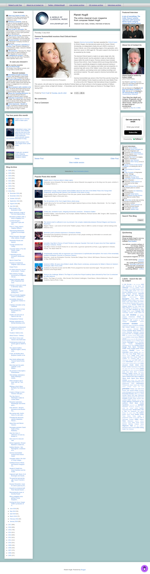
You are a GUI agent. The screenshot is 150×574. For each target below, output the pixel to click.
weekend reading (126, 422)
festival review (130, 339)
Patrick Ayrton (134, 194)
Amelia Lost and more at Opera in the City (17, 315)
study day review (127, 408)
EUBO (142, 335)
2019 (10, 188)
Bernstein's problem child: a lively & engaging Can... (18, 217)
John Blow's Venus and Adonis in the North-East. (18, 338)
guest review (140, 348)
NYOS (123, 375)
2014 (10, 532)
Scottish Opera (132, 398)
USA (138, 417)
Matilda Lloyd (134, 209)
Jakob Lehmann (135, 204)
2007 (10, 550)
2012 (10, 537)
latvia (142, 354)
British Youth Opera (127, 301)
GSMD (124, 348)
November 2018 (15, 196)
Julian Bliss (134, 208)
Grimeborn (141, 347)
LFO (143, 357)
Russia (139, 393)
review (124, 392)
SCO (142, 397)
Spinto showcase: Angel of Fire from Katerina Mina (17, 213)
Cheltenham (132, 316)
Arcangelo (125, 289)
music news (134, 365)
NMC (132, 370)
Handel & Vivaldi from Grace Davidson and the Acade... (17, 470)
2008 (10, 548)
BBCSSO (141, 295)
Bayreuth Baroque (131, 293)
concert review (130, 323)
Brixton (129, 303)
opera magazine (139, 376)
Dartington (129, 329)
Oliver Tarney (134, 161)
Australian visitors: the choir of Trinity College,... (18, 459)
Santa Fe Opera (136, 397)
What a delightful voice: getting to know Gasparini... (16, 498)
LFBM (139, 357)
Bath (123, 293)
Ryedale (124, 395)
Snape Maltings (127, 401)
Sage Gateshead (139, 395)
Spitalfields (125, 405)
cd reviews (140, 315)
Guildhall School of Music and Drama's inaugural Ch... (17, 464)
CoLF (142, 320)
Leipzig (124, 357)
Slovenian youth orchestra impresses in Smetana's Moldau (62, 232)
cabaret (132, 311)
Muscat (135, 363)
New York (130, 368)
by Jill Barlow (134, 308)
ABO (123, 286)
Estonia (134, 335)
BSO (137, 303)
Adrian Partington (136, 149)
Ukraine (134, 417)
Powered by (133, 139)
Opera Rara (135, 378)
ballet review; (140, 290)
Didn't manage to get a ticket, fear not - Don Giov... (16, 382)
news (41, 38)
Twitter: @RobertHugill (56, 5)
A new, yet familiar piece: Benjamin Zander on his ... (17, 355)
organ (139, 380)
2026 (10, 170)
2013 (10, 535)
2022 (10, 181)
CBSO (140, 312)
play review (140, 385)
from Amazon (132, 241)
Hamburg (124, 350)
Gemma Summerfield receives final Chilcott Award (17, 454)
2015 (10, 530)
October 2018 (14, 198)
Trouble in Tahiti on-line (16, 333)
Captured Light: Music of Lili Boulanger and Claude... (18, 474)
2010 (10, 542)
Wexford (124, 424)
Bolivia (132, 298)
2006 (10, 553)
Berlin (142, 297)
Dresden (124, 330)
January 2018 (14, 521)
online (134, 375)
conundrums (135, 325)
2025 (10, 173)
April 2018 (13, 514)
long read (131, 360)
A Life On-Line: (136, 284)
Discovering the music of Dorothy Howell (17, 493)
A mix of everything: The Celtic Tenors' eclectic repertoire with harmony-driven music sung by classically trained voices (131, 19)
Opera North (126, 378)
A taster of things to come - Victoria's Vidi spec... (17, 392)
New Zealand (136, 368)
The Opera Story (130, 413)
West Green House (138, 422)
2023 (10, 178)
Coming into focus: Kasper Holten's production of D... (17, 503)
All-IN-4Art (132, 287)
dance (123, 329)
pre (139, 386)
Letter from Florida (132, 357)
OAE (127, 375)
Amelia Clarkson (135, 181)
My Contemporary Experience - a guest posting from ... (16, 291)
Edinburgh (129, 332)
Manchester (129, 361)
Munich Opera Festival (127, 363)
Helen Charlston (138, 154)
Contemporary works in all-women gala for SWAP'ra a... (18, 343)
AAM (142, 284)
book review (140, 298)
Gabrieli (124, 342)
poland (123, 386)
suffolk (136, 408)
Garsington (130, 342)
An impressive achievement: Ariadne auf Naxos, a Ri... (18, 328)
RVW (142, 393)
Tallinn (130, 409)
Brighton (129, 300)
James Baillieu (133, 148)
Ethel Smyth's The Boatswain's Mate (15, 209)
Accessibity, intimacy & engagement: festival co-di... (18, 300)
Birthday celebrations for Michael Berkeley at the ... (17, 323)
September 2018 (15, 201)
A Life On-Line (126, 284)
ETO (138, 335)
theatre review (139, 414)
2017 (10, 524)
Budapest (141, 303)
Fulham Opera (140, 340)
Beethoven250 (133, 297)
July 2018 (13, 206)
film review (138, 339)
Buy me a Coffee (136, 108)
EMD (129, 333)
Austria (138, 289)
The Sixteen (140, 413)
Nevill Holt (141, 366)
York (127, 429)
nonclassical (136, 370)
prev (143, 386)
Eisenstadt (125, 333)
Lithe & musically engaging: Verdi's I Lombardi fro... (18, 295)
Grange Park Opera (129, 347)
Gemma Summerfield (86, 42)
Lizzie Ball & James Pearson (132, 178)
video (136, 419)
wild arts (136, 425)
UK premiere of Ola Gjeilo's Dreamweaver (17, 371)
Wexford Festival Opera (136, 424)
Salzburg (124, 397)
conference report (127, 325)
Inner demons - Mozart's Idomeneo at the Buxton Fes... (17, 409)
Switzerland (125, 409)
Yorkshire (131, 429)
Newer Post (39, 158)
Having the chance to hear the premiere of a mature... (17, 310)
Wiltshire (142, 425)
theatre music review (128, 414)
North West (133, 372)
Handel (131, 350)
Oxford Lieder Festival (133, 382)
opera (142, 375)
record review (134, 390)
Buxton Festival (137, 304)
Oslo (142, 380)
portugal (129, 386)
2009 (10, 545)
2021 (10, 183)
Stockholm (125, 406)
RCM (142, 389)
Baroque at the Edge (138, 292)
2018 (10, 191)
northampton (141, 372)
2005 (10, 555)
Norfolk (142, 370)
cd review (131, 315)
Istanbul (136, 352)
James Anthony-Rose (130, 186)
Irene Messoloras (136, 152)
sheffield (124, 400)
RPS (136, 393)
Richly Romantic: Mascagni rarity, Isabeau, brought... (18, 237)
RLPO (138, 392)
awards (142, 289)
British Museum (140, 300)
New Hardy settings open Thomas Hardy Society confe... (17, 361)
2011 (10, 540)
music (138, 363)
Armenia (130, 289)
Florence (133, 340)
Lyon (143, 360)
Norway (135, 373)
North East (125, 372)
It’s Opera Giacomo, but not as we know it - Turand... (18, 270)
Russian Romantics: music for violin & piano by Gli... (18, 484)
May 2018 (13, 511)
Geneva (136, 342)
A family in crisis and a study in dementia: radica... (18, 285)
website (142, 421)
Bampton (124, 292)
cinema (129, 318)
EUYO (123, 337)
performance (140, 383)
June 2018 (13, 508)
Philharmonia (125, 385)
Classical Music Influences (130, 94)
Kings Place (136, 354)
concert (142, 321)
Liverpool (133, 358)
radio (136, 389)
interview (125, 352)
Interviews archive (114, 5)
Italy (140, 352)
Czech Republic (140, 327)
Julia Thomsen (134, 160)
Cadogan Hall (139, 311)
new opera (124, 368)
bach (123, 290)
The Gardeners (132, 411)
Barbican (130, 292)
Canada (131, 312)
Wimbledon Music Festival (129, 427)
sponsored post (133, 405)
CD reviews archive (96, 5)
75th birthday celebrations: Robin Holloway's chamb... (17, 376)
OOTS (138, 375)
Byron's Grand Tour (15, 260)
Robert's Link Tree (15, 5)
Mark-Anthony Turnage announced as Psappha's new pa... (18, 275)
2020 (10, 186)
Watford (137, 421)
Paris (132, 383)
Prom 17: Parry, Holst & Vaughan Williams (16, 227)
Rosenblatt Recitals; (128, 394)
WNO (138, 427)
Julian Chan (132, 175)
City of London (135, 318)
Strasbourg (131, 406)
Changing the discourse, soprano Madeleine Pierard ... (17, 419)
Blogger (83, 569)
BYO (129, 311)
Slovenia (134, 400)
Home (77, 158)
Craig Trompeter (129, 172)
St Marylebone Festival (16, 319)
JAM (123, 354)
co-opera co (136, 320)
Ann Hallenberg (137, 191)
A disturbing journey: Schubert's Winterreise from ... (17, 256)
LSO (139, 360)
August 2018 (14, 203)
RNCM (142, 392)
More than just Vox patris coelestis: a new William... (17, 366)
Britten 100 (137, 301)
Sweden (141, 408)
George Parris (135, 177)
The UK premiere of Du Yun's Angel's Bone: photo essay (61, 201)
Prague (134, 386)
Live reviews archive (76, 5)
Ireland (131, 352)
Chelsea (124, 316)
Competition (133, 321)
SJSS (129, 400)
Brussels (133, 303)
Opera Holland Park (128, 376)
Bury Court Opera (126, 304)
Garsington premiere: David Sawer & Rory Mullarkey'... (18, 429)
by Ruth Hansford (132, 309)
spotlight (141, 405)
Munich (142, 361)
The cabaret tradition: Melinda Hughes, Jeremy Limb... (18, 349)
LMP (138, 358)
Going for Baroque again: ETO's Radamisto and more (17, 281)
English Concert (139, 333)
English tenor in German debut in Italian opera (58, 180)
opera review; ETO (132, 380)
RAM (139, 389)
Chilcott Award (112, 42)
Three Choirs (126, 416)
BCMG (124, 297)
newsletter (125, 370)
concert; (142, 323)
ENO (123, 335)
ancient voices (139, 287)
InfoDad (141, 269)
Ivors (142, 352)
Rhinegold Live (130, 392)
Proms (132, 389)
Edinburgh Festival (138, 332)
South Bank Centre (137, 403)
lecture (128, 355)
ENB (133, 333)
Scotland (124, 398)
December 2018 (15, 193)
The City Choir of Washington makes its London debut (17, 398)
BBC (129, 295)
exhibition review (130, 337)
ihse (143, 350)
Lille (129, 358)
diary (142, 329)
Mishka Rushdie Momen (135, 195)
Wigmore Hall (127, 426)
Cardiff (135, 312)
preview (126, 388)
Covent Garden (130, 327)
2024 (10, 175)
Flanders (128, 340)
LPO (136, 360)
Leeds (133, 355)
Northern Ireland (127, 373)
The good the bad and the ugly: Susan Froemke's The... (17, 480)
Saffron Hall (130, 395)
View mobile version (76, 162)
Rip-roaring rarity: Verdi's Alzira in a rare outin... (17, 414)
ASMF (134, 289)
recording (141, 390)
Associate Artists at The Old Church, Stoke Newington (18, 250)
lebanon (124, 355)
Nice (129, 370)
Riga (135, 392)
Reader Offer (125, 390)
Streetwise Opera (139, 406)
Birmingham (125, 298)
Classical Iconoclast (141, 260)
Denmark (136, 329)
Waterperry (130, 421)
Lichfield (124, 358)
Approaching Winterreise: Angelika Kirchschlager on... (17, 232)
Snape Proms (14, 267)
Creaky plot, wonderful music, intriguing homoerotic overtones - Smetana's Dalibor (69, 211)
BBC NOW (135, 295)
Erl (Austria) (129, 335)
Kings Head (128, 354)
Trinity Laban (137, 416)
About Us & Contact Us (35, 5)
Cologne (124, 321)
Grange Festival (139, 345)
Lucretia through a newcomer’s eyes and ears (17, 222)
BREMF (124, 300)
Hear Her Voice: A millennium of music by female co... (17, 434)
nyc (139, 373)
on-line (131, 375)
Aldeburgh (125, 287)
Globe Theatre (127, 343)
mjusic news (137, 361)
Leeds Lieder (140, 355)
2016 (10, 527)
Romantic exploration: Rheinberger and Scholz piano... (17, 403)
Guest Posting (131, 348)
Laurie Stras (127, 200)
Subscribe (133, 132)
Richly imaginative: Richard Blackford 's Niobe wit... (17, 443)
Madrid (123, 361)
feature (137, 337)
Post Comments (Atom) (81, 171)
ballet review (132, 290)
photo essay (133, 385)
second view (140, 398)
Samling (129, 397)
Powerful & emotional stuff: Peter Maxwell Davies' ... (18, 489)
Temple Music (137, 409)
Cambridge (125, 312)
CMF (131, 320)
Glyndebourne (140, 344)
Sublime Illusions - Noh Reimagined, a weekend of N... (17, 448)
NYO (142, 373)
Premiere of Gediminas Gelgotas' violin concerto (17, 263)
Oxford (124, 382)
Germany (141, 342)
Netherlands (134, 366)
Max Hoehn (132, 157)
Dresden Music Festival (134, 330)
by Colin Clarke (136, 306)
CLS (127, 320)
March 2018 (13, 516)
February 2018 (14, 519)
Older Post (114, 158)
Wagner (142, 419)
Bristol (134, 300)
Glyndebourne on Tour (128, 345)
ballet (126, 290)
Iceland (138, 350)
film (135, 339)
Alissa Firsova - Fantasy (17, 335)
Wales (124, 421)
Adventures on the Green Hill (135, 286)
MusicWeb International (137, 264)
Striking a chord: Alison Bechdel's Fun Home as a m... (17, 388)
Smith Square (140, 400)
